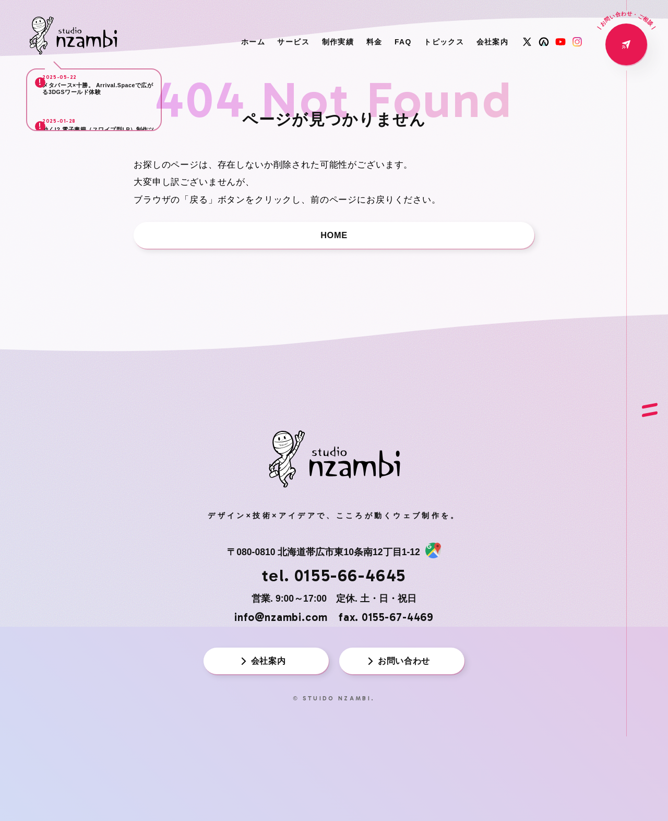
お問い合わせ (398, 672)
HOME (334, 237)
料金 (344, 41)
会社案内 (488, 41)
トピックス (430, 41)
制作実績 (299, 41)
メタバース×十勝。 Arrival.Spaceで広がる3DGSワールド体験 (102, 99)
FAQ (381, 41)
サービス (246, 41)
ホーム (197, 41)
